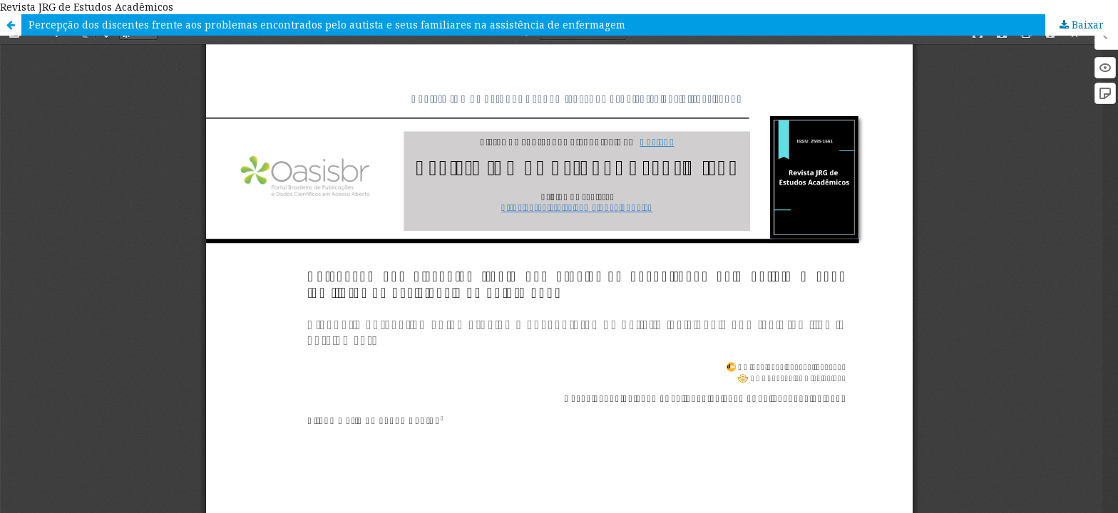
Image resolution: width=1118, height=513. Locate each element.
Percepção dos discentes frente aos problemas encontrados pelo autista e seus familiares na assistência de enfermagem (327, 24)
